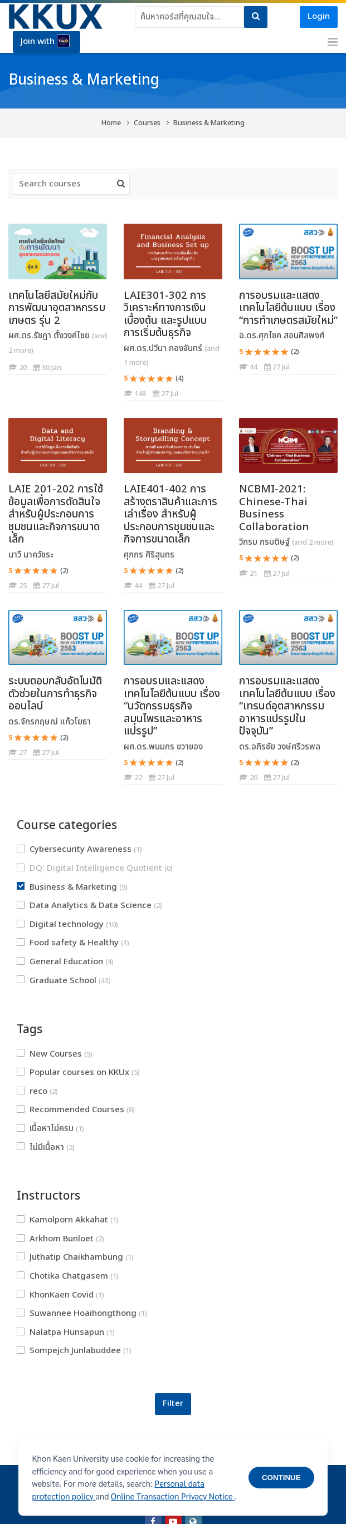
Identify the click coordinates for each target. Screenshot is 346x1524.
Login (319, 16)
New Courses (54, 1054)
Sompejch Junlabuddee (74, 1350)
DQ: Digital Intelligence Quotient (95, 868)
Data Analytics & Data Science (89, 905)
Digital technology (67, 924)
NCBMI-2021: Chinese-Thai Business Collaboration (274, 508)
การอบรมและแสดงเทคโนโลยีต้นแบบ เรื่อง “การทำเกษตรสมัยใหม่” (288, 308)
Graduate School (64, 980)
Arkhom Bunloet (60, 1238)
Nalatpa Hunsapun (66, 1332)
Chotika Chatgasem (68, 1276)
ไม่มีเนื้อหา (46, 1147)
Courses (147, 123)
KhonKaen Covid (60, 1295)
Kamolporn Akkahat (68, 1220)
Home (111, 123)
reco (37, 1091)
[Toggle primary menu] (333, 42)
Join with (45, 41)
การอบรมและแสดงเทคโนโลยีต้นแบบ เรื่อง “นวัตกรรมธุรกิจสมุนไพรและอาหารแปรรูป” (172, 706)
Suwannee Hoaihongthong (82, 1313)
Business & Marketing (209, 123)
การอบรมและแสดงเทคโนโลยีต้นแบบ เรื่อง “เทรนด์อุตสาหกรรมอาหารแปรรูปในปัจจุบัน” (287, 706)
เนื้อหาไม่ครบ (50, 1128)
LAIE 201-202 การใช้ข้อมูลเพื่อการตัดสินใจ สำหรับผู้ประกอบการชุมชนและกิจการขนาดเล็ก (55, 514)
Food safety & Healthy (73, 942)
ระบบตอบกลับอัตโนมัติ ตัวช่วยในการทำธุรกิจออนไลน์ (55, 693)
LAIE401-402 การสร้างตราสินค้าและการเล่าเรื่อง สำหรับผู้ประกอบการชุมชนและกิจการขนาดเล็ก (170, 514)
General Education (65, 961)
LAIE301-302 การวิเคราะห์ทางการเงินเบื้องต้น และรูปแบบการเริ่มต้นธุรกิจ (165, 314)
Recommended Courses (76, 1109)
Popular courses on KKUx (78, 1072)
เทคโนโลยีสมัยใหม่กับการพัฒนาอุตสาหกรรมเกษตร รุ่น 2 (56, 308)
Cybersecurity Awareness (79, 849)
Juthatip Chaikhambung (75, 1257)
